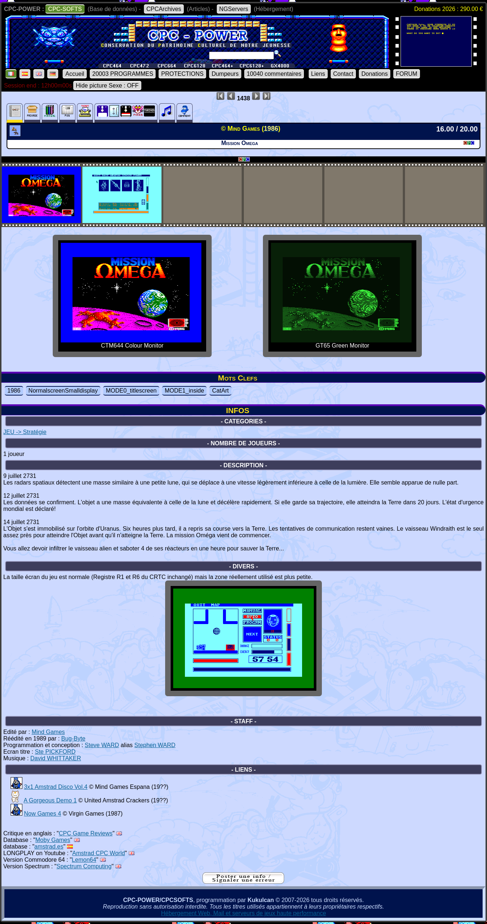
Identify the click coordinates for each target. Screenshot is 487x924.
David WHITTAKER (55, 758)
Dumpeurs (225, 74)
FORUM (406, 74)
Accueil (74, 74)
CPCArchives (163, 9)
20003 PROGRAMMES (122, 74)
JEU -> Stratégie (25, 432)
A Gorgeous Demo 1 (50, 800)
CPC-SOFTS (65, 9)
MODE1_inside (184, 390)
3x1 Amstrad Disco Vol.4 (55, 787)
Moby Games (53, 840)
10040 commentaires (274, 74)
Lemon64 (84, 860)
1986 (14, 390)
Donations (374, 74)
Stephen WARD (154, 745)
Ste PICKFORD (55, 752)
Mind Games (48, 732)
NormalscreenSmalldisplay (63, 390)
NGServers (233, 9)
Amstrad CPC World (98, 853)
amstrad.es (48, 846)
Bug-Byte (73, 738)
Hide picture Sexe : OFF (107, 85)
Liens (318, 74)
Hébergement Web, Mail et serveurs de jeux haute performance (243, 913)
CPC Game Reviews (86, 833)
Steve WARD (102, 745)
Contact (343, 74)
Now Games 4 (42, 813)
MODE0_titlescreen (131, 390)
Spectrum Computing (83, 866)
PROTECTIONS (182, 74)
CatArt (220, 390)
